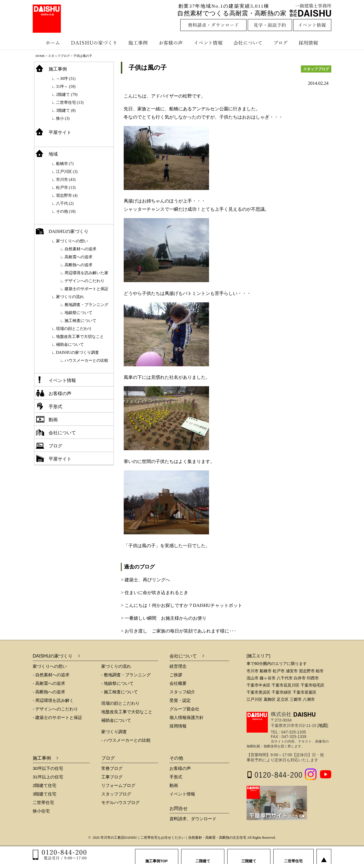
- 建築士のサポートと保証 (57, 717)
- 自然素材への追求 (51, 674)
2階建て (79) (67, 94)
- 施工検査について (119, 691)
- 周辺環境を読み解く (53, 700)
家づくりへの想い (72, 241)
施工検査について (80, 321)
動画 (53, 419)
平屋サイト (60, 132)
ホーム (50, 43)
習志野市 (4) (67, 195)
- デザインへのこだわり (55, 708)
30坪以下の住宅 (48, 768)
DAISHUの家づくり (94, 43)
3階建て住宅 (44, 793)
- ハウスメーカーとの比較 (126, 740)
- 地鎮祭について (117, 683)
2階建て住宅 (44, 785)
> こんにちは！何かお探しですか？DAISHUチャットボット (181, 605)
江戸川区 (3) (67, 172)
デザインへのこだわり (84, 281)
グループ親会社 (184, 708)
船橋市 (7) (65, 164)
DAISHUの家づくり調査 (77, 352)
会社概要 (178, 683)
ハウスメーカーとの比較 (86, 360)
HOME (40, 55)
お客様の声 (172, 43)
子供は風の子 (148, 67)
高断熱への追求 (78, 265)
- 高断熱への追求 (49, 691)
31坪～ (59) (66, 86)
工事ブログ (112, 776)
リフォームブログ (118, 785)
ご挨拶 (175, 674)
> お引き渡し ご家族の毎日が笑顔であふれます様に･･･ (178, 631)
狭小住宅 (41, 811)
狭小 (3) (63, 118)
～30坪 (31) (66, 79)
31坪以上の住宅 (48, 776)
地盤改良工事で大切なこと (80, 336)
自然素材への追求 (80, 249)
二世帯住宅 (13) (70, 102)
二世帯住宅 (43, 802)
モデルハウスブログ (120, 802)
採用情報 (312, 43)
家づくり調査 (114, 731)
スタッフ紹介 (182, 691)
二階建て (203, 855)
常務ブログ (112, 768)
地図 (322, 725)
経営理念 (178, 666)
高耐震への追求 (78, 257)
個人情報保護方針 (186, 717)
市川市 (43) (66, 179)
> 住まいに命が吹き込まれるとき (154, 592)
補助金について (70, 344)
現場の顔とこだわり (74, 328)
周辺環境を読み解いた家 (86, 273)
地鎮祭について (78, 313)
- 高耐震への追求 (49, 683)
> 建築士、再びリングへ (145, 579)
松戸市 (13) (66, 187)
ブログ (281, 43)
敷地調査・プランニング (86, 305)
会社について (247, 43)
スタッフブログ (59, 55)
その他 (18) (66, 211)
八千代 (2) (65, 203)
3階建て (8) (66, 110)
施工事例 (138, 43)
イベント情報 (207, 43)
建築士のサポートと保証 (86, 289)
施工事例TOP (156, 855)
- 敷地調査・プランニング (126, 674)
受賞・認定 (180, 700)
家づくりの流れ (70, 297)
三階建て (249, 855)
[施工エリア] (258, 655)
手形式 (55, 406)
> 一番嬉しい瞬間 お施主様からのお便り (163, 618)
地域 (53, 154)
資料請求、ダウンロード (192, 818)
